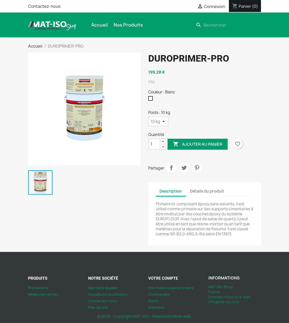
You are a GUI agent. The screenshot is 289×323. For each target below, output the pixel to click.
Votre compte (163, 278)
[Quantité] (154, 144)
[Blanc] (151, 99)
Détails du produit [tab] (207, 191)
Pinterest (197, 168)
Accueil (99, 25)
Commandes (159, 294)
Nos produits (128, 25)
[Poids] (158, 121)
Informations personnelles (171, 287)
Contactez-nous (44, 6)
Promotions (38, 287)
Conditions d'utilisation (108, 294)
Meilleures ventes (43, 294)
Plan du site (98, 307)
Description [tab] (171, 191)
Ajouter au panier (197, 144)
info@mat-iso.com (223, 301)
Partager (171, 168)
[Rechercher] (227, 25)
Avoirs (153, 300)
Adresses (156, 307)
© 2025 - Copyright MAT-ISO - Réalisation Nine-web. (144, 316)
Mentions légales (102, 287)
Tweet (184, 168)
